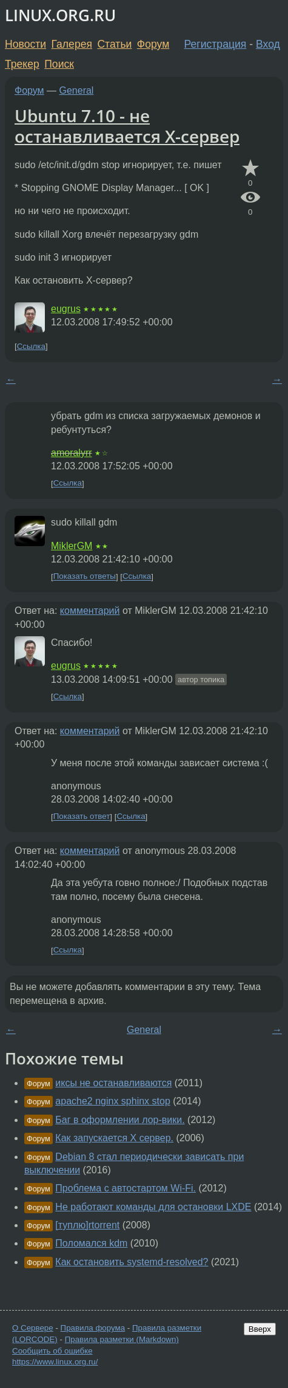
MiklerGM (71, 546)
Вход (268, 44)
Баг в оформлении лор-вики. (119, 1120)
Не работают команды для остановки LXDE (153, 1207)
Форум (153, 44)
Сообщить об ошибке (52, 1350)
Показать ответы (84, 576)
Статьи (114, 44)
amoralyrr (71, 453)
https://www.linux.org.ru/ (55, 1361)
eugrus (66, 309)
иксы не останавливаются (113, 1083)
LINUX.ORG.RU (60, 15)
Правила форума (93, 1327)
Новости (25, 44)
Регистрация (215, 44)
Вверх (260, 1329)
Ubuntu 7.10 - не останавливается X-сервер (127, 126)
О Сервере (32, 1327)
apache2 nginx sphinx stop (112, 1101)
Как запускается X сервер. (114, 1138)
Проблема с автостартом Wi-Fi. (125, 1188)
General (76, 90)
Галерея (72, 44)
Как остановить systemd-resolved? (131, 1262)
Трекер (22, 64)
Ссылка (31, 346)
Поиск (59, 64)
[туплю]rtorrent (87, 1225)
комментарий (90, 610)
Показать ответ (81, 816)
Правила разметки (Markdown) (122, 1339)
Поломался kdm (91, 1243)
